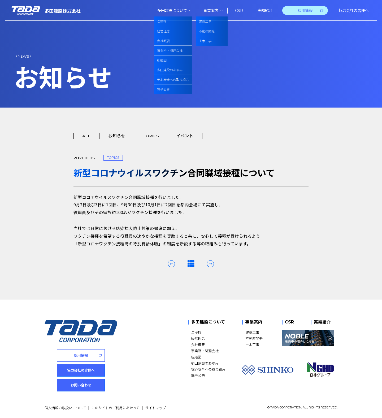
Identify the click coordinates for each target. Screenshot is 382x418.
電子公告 (198, 375)
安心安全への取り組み (208, 369)
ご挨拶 (196, 332)
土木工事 (252, 344)
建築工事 (252, 332)
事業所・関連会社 (205, 350)
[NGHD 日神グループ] (320, 369)
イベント (184, 135)
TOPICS (151, 135)
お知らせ (116, 135)
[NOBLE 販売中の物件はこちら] (308, 338)
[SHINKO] (267, 370)
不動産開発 (254, 338)
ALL (86, 135)
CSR (289, 322)
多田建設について (208, 322)
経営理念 (198, 338)
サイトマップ (155, 407)
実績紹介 (322, 322)
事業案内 (253, 322)
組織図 (196, 357)
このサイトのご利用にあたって (116, 407)
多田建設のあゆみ (205, 363)
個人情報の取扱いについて (65, 407)
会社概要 (198, 344)
